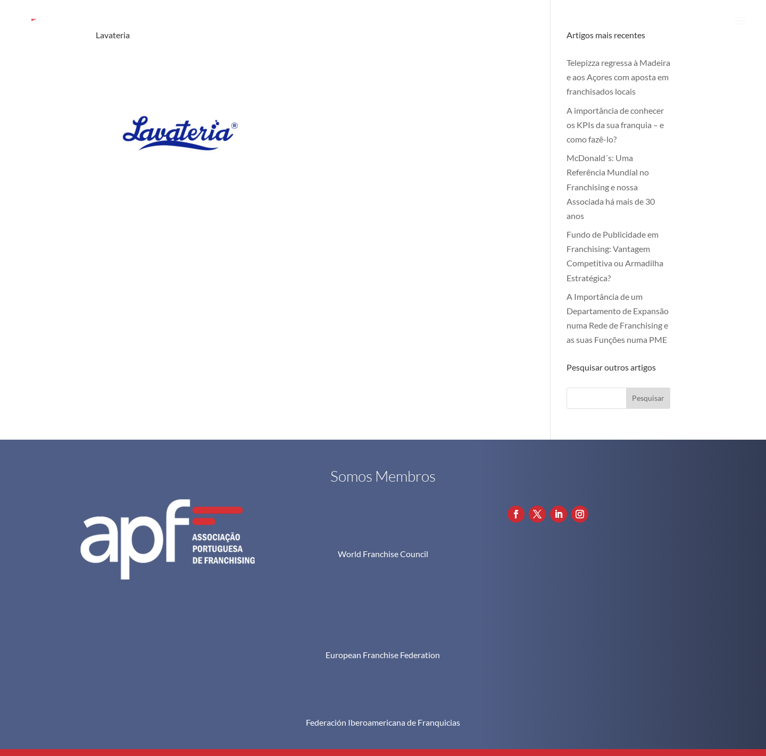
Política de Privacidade (618, 704)
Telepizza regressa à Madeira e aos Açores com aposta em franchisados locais (618, 76)
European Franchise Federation (383, 596)
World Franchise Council (383, 554)
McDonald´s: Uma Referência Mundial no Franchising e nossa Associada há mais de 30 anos (611, 187)
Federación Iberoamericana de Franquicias (383, 664)
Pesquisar (648, 397)
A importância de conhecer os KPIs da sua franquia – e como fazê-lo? (615, 124)
